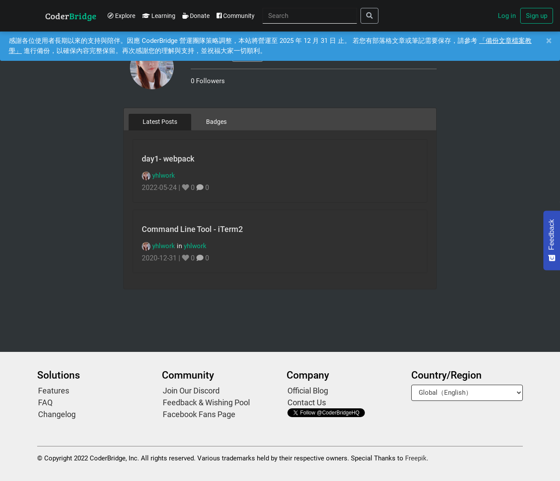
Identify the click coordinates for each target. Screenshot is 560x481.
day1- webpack (168, 158)
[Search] (309, 16)
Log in (507, 16)
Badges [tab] (216, 121)
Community (236, 15)
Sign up (536, 16)
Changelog (57, 414)
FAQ (45, 402)
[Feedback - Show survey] (551, 240)
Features (53, 390)
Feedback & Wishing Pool (206, 402)
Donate (196, 15)
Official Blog (307, 390)
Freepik (416, 458)
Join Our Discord (191, 390)
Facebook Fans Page (199, 414)
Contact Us (306, 402)
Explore (121, 15)
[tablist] (280, 121)
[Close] (548, 41)
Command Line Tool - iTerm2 (192, 229)
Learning (158, 15)
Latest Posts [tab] (160, 121)
